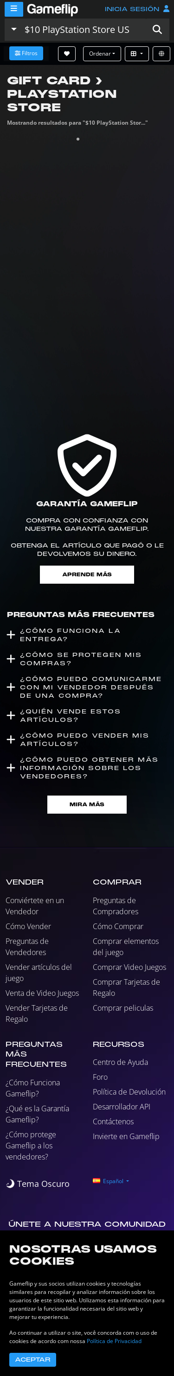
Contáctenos (113, 1121)
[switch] (38, 1184)
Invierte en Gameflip (126, 1136)
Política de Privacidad (114, 1341)
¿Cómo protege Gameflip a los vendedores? (31, 1145)
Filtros (26, 53)
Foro (100, 1077)
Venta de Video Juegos (42, 993)
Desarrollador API (121, 1107)
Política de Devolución (129, 1092)
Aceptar (33, 1359)
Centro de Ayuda (120, 1062)
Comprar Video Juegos (129, 967)
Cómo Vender (28, 926)
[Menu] (14, 9)
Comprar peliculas (123, 1008)
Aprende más (87, 575)
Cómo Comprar (118, 926)
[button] (157, 30)
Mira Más (87, 805)
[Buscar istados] (83, 30)
